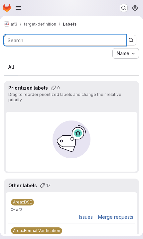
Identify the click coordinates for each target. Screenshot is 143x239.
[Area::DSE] (22, 202)
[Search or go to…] (124, 8)
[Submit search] (131, 40)
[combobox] (125, 53)
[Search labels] (65, 40)
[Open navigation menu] (18, 8)
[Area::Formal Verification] (36, 230)
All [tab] (11, 67)
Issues (86, 217)
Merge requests (115, 217)
